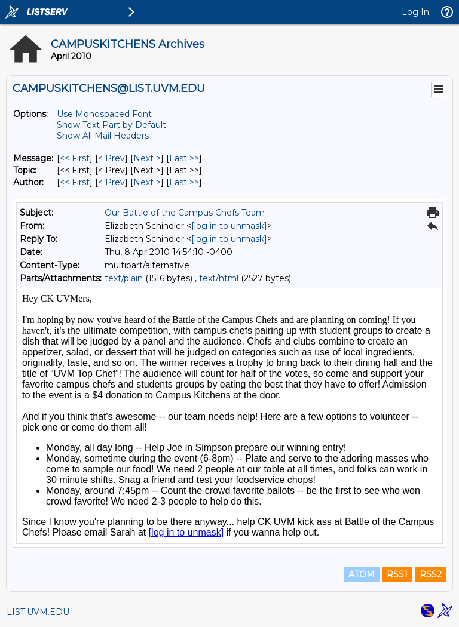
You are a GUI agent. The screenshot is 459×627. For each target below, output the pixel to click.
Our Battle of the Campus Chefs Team (185, 212)
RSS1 (397, 574)
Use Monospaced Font (104, 114)
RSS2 (431, 574)
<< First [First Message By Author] (75, 182)
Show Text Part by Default (111, 124)
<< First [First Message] (75, 158)
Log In (415, 12)
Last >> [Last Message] (184, 158)
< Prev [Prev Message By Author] (111, 182)
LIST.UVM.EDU (38, 612)
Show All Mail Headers (103, 135)
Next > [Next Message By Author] (147, 182)
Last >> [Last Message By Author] (184, 182)
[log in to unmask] (229, 225)
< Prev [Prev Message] (111, 158)
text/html (218, 278)
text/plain (124, 278)
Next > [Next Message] (147, 158)
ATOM (361, 574)
